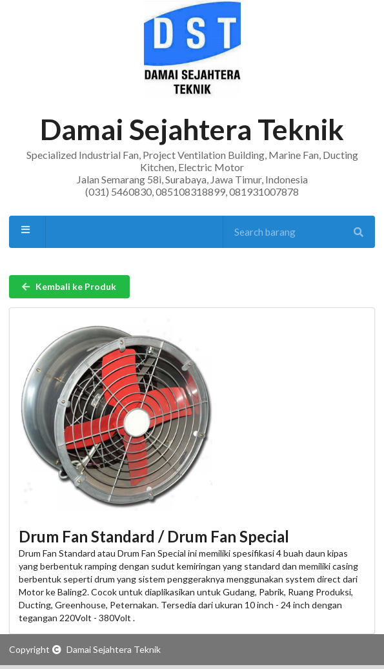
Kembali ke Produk (68, 286)
